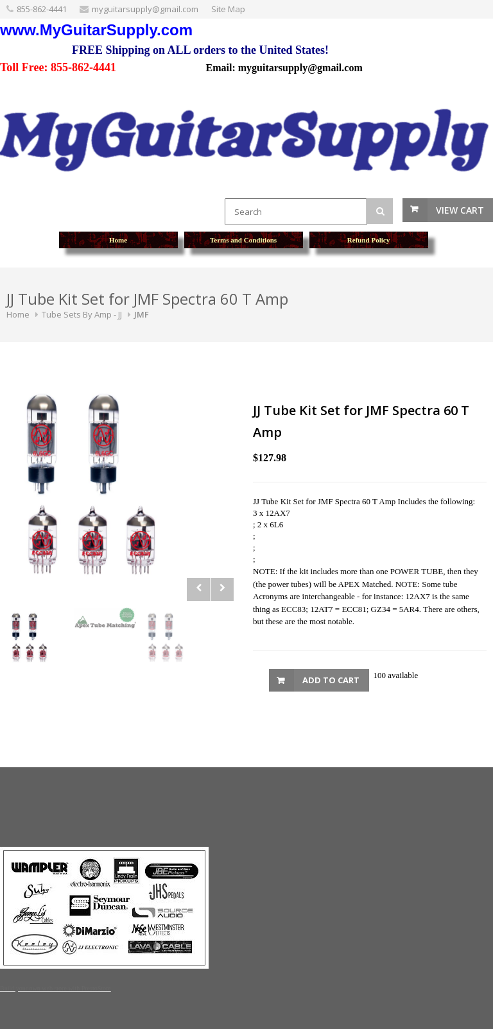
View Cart (460, 210)
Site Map (228, 9)
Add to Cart (330, 680)
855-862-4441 (42, 9)
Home (18, 314)
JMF (141, 314)
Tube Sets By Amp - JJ (82, 314)
